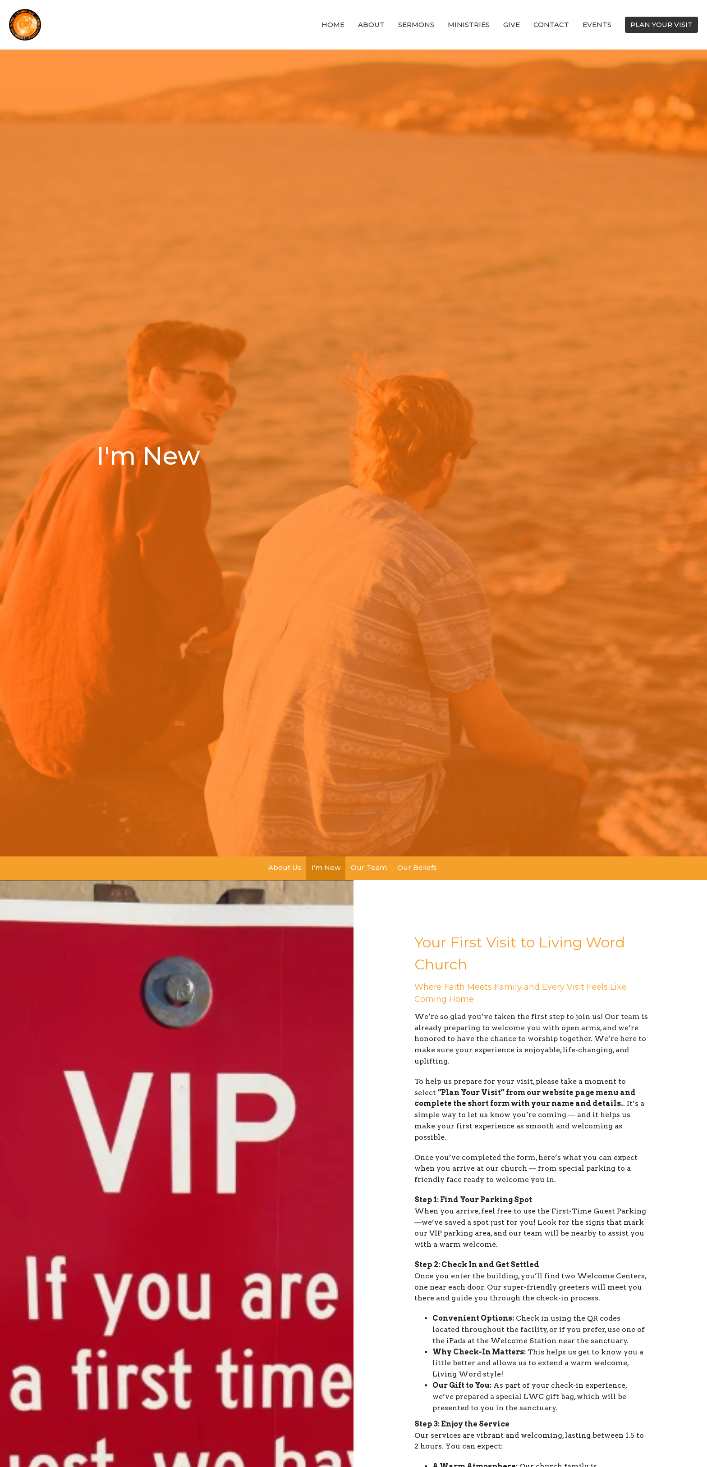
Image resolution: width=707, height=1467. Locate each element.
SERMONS (416, 24)
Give (511, 24)
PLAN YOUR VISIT (661, 24)
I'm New (326, 867)
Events (597, 24)
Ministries (469, 24)
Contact (551, 24)
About (371, 24)
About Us (284, 867)
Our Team (369, 867)
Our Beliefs (417, 867)
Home (332, 24)
